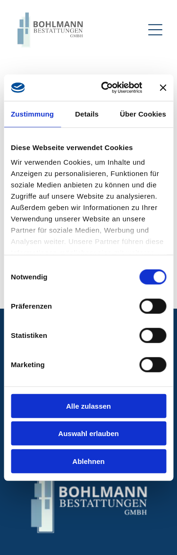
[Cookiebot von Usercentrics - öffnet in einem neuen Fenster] (105, 88)
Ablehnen (88, 461)
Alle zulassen (88, 406)
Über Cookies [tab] (143, 113)
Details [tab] (87, 113)
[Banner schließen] (163, 87)
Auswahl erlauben (88, 433)
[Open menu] (155, 30)
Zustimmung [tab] (32, 113)
